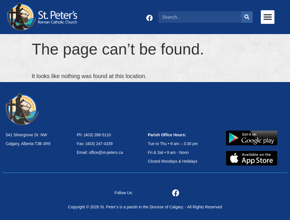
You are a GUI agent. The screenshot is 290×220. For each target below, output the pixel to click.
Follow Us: (123, 192)
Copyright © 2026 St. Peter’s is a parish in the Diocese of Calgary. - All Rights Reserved (145, 207)
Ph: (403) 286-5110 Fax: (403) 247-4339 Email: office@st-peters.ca (100, 144)
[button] (267, 17)
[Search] (247, 17)
